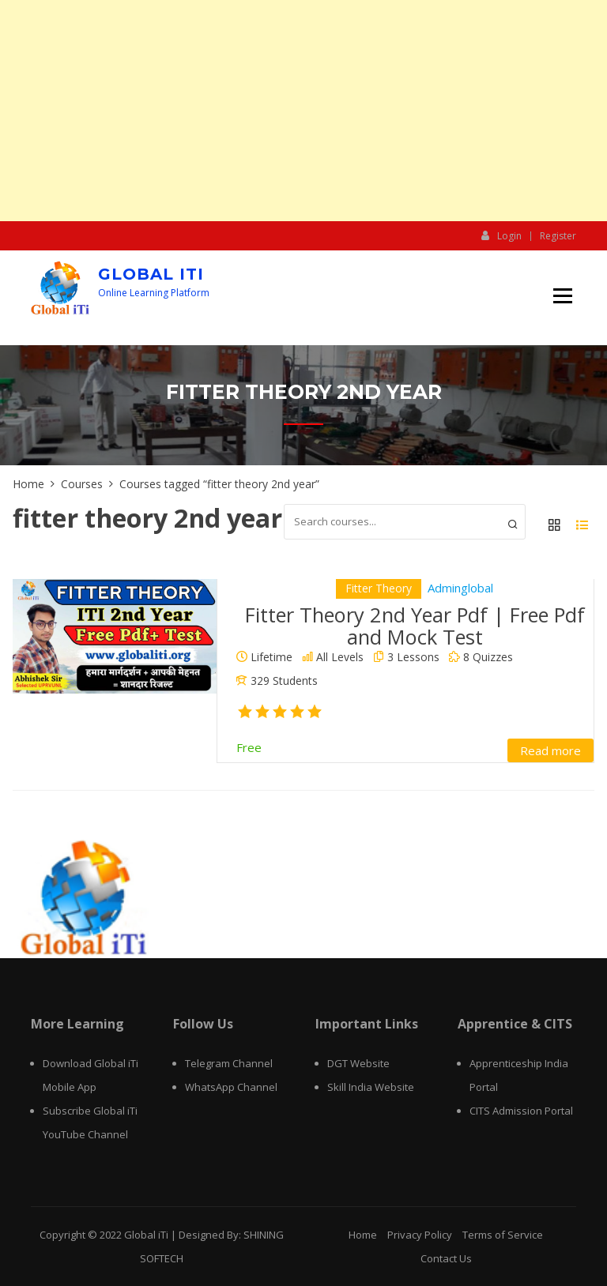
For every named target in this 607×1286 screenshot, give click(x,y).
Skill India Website (370, 1087)
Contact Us (446, 1258)
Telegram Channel (229, 1063)
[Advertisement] (303, 110)
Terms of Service (502, 1235)
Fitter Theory (378, 588)
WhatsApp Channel (231, 1087)
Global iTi (151, 274)
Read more (550, 750)
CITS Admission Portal (521, 1111)
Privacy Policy (419, 1235)
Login (501, 235)
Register (558, 236)
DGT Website (358, 1063)
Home (363, 1235)
